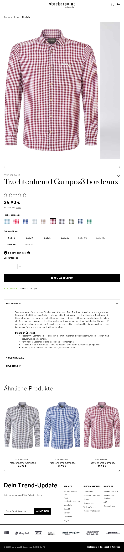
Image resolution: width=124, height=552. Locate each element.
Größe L (47, 238)
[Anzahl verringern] (6, 266)
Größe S (11, 238)
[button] (5, 167)
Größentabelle (11, 257)
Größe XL (65, 238)
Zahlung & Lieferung (91, 495)
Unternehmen (109, 506)
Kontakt (67, 509)
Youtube (115, 547)
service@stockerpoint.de (74, 501)
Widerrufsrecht (89, 507)
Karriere (67, 513)
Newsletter (68, 505)
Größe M (29, 238)
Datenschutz (88, 503)
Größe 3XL (11, 244)
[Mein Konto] (112, 5)
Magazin (67, 520)
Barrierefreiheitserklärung (94, 511)
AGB (105, 502)
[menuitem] (8, 220)
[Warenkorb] (118, 5)
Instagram (92, 547)
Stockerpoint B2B (110, 491)
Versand (18, 208)
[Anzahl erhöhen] (19, 266)
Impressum (88, 491)
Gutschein (68, 517)
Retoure (86, 499)
